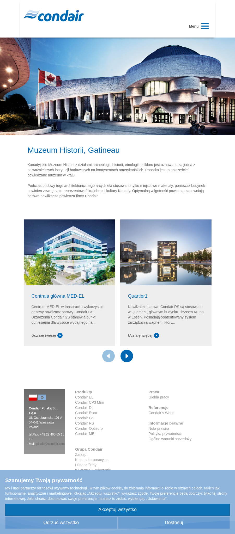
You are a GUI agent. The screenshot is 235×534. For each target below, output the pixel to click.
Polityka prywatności (165, 434)
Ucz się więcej (47, 335)
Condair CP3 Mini (89, 402)
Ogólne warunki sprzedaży (169, 439)
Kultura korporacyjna (92, 460)
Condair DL (84, 408)
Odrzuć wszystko (61, 522)
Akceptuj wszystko (117, 509)
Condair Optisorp (89, 428)
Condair (54, 16)
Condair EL (84, 397)
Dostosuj (174, 522)
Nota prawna (158, 428)
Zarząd (81, 454)
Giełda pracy (158, 397)
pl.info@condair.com (50, 444)
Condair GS (84, 418)
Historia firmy (86, 465)
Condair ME (84, 434)
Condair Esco (86, 413)
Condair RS (84, 423)
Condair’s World (161, 413)
